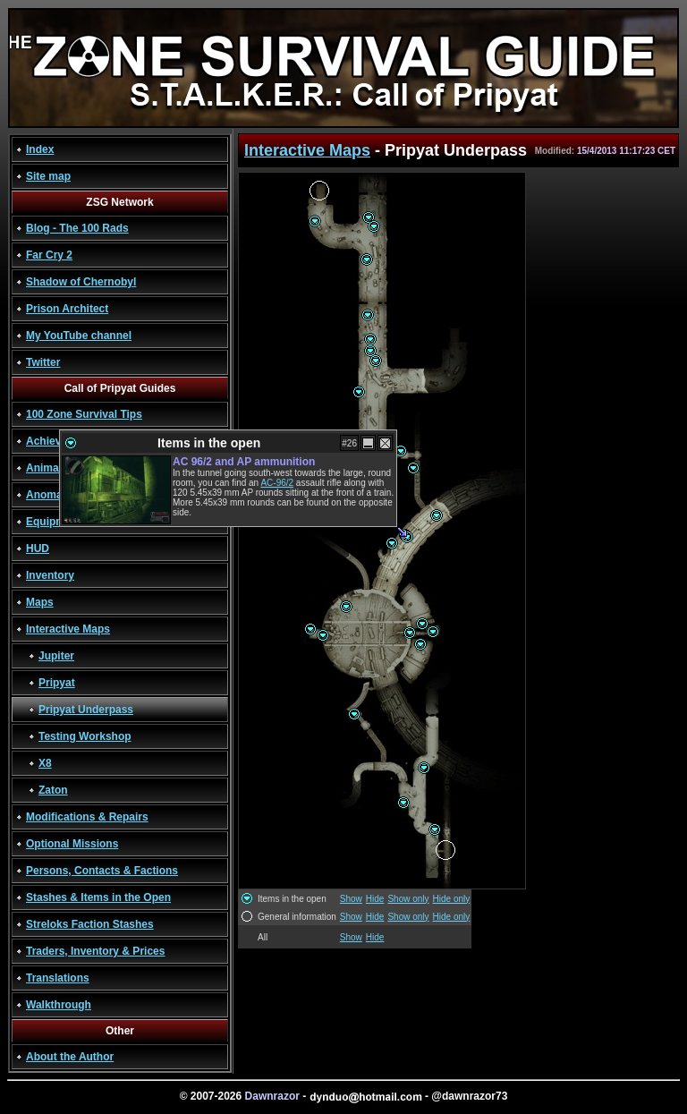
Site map (48, 176)
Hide (375, 899)
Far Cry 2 (49, 255)
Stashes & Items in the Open (98, 897)
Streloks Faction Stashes (90, 924)
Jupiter (56, 656)
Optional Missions (72, 844)
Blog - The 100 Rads (77, 228)
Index (40, 149)
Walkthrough (58, 1005)
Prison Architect (67, 308)
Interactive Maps (68, 629)
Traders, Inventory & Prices (95, 951)
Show (351, 899)
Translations (57, 978)
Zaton (53, 790)
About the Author (70, 1056)
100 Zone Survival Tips (84, 414)
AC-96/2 (276, 483)
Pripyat (56, 682)
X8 (45, 763)
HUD (37, 548)
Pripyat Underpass (85, 709)
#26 (349, 443)
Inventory (50, 575)
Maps (40, 602)
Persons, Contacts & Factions (102, 870)
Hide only (452, 899)
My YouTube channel (78, 335)
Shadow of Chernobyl (81, 282)
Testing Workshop (84, 736)
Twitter (43, 362)
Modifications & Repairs (87, 817)
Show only (407, 899)
